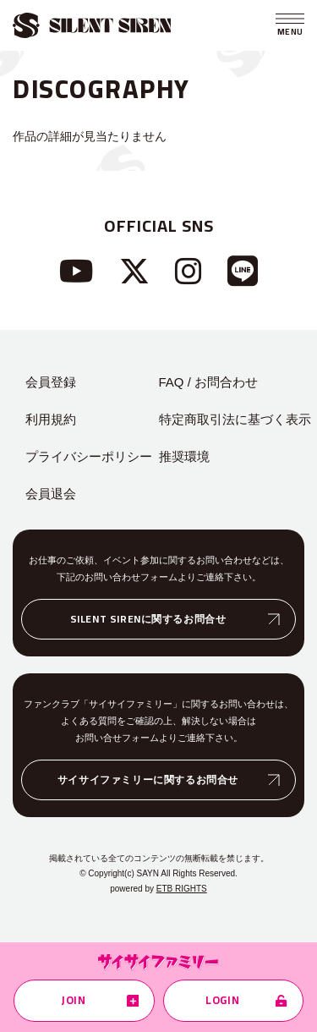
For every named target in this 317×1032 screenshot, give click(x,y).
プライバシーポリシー (88, 456)
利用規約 (50, 419)
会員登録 (50, 382)
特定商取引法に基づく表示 (235, 419)
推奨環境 (184, 456)
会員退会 (50, 493)
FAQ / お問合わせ (209, 382)
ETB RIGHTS (181, 888)
